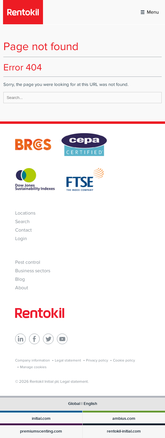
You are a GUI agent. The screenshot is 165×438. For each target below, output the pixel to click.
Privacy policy (97, 360)
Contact (23, 230)
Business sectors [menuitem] (32, 270)
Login (21, 238)
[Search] (82, 97)
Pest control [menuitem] (27, 262)
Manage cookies (33, 367)
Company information (32, 360)
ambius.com (123, 418)
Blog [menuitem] (20, 279)
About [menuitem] (21, 287)
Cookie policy (124, 360)
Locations (25, 213)
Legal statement (68, 360)
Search (22, 221)
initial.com (41, 418)
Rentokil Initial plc (44, 381)
